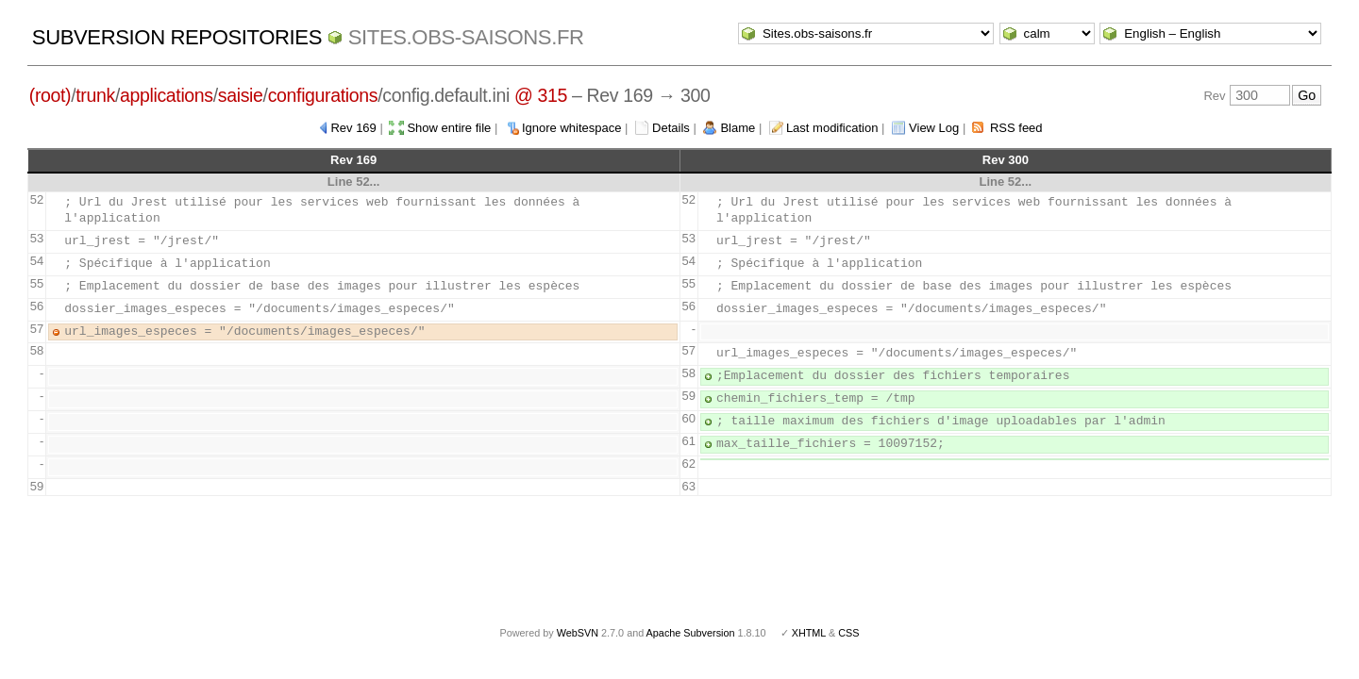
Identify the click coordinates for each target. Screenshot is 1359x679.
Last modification (832, 128)
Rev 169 (353, 128)
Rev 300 (1005, 160)
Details (671, 128)
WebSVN (577, 632)
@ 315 (540, 95)
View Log (934, 128)
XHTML (809, 632)
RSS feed (1016, 128)
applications (166, 95)
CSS (848, 632)
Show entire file (449, 128)
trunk (95, 95)
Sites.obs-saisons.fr (466, 37)
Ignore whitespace (572, 128)
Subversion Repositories (177, 37)
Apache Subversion (690, 632)
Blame (737, 128)
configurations (323, 95)
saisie (240, 95)
